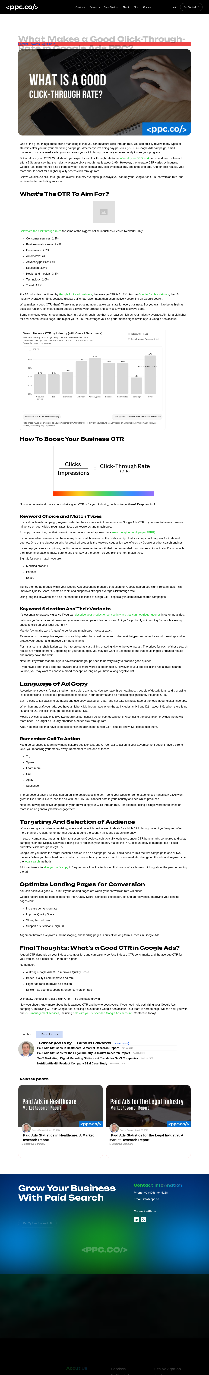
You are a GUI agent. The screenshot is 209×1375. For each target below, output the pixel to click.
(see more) (121, 1043)
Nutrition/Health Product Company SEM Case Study (72, 1063)
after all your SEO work (134, 158)
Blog (136, 7)
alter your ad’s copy (56, 867)
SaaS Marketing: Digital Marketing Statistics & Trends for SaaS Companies (87, 1058)
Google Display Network (153, 294)
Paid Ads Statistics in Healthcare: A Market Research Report (78, 1048)
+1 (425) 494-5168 (151, 1192)
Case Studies (111, 7)
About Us (159, 1364)
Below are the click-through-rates (40, 231)
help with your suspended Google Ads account (102, 1013)
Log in (174, 7)
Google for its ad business (75, 294)
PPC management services (42, 1013)
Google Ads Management (127, 1370)
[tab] (27, 1034)
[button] (82, 7)
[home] (22, 7)
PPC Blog (159, 1370)
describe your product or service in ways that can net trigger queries (118, 614)
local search (32, 861)
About (126, 7)
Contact (147, 7)
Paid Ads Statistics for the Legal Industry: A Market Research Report (83, 1053)
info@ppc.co (146, 1199)
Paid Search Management (127, 1364)
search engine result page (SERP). (134, 532)
